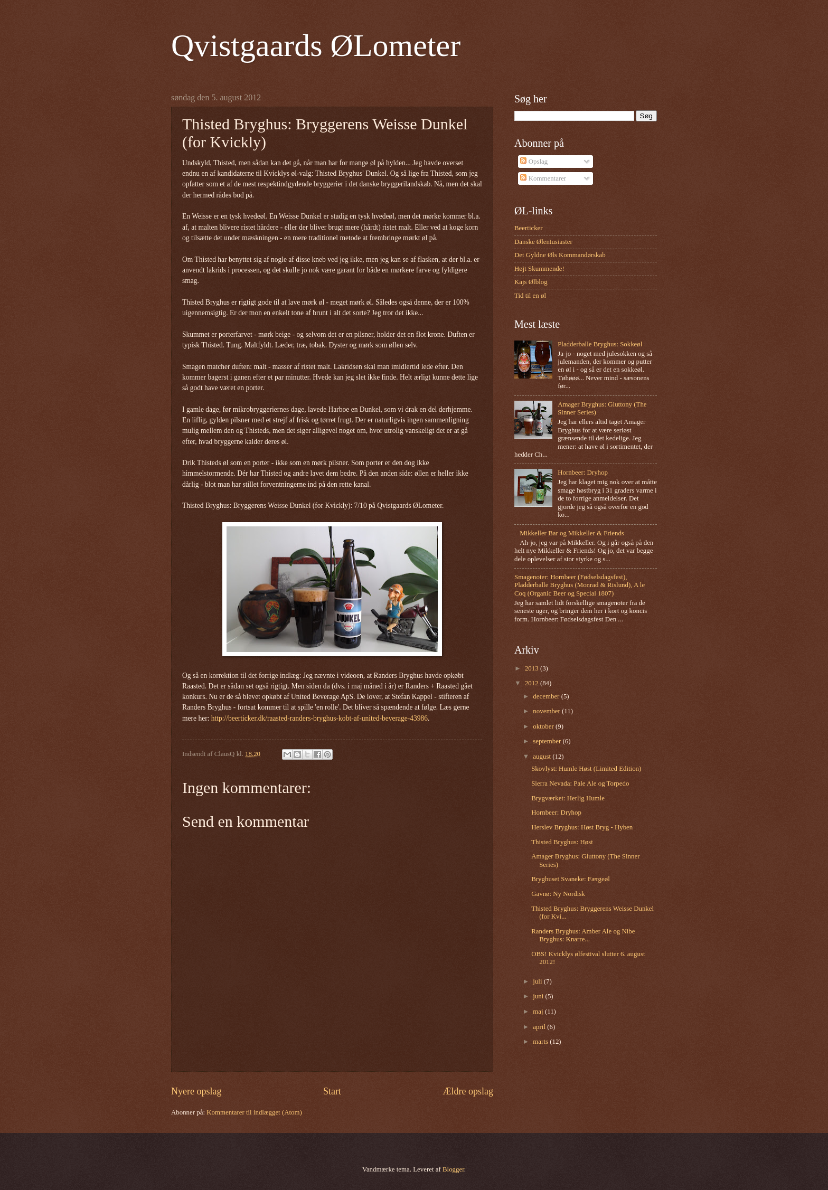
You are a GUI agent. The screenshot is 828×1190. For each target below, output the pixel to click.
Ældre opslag (468, 1091)
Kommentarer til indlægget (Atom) (254, 1112)
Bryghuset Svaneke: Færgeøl (570, 879)
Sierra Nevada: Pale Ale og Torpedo (580, 783)
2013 (532, 668)
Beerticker (528, 228)
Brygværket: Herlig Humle (568, 798)
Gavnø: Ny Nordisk (558, 894)
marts (541, 1041)
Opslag (534, 161)
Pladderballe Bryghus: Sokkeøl (600, 344)
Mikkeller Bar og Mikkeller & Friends (572, 533)
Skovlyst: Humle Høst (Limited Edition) (586, 768)
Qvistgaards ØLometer (315, 45)
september (547, 741)
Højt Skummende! (539, 268)
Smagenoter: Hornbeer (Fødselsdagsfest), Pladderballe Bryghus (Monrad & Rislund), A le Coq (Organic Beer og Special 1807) (579, 585)
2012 (532, 683)
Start (332, 1091)
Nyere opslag (196, 1091)
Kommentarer (543, 178)
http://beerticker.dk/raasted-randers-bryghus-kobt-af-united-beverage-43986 (319, 718)
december (547, 696)
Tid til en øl (530, 295)
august (542, 756)
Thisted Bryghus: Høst (562, 842)
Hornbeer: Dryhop (583, 472)
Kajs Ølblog (531, 282)
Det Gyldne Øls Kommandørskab (560, 255)
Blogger (453, 1169)
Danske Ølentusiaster (543, 241)
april (540, 1027)
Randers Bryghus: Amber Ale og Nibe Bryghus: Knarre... (583, 935)
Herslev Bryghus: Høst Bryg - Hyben (582, 827)
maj (539, 1011)
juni (539, 996)
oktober (544, 726)
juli (538, 981)
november (547, 711)
